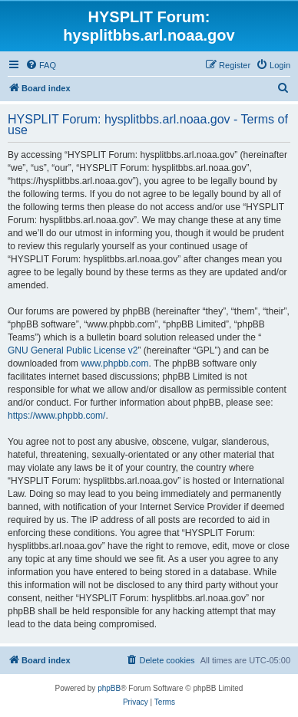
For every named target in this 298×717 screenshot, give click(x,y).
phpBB (109, 688)
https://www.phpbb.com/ (56, 415)
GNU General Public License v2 (72, 350)
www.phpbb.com (114, 363)
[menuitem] (40, 65)
